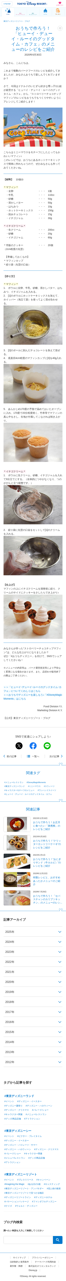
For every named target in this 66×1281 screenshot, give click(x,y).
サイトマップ (19, 1257)
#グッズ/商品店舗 (12, 1119)
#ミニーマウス (34, 786)
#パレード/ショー (40, 1110)
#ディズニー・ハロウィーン (39, 1106)
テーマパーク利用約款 (45, 1262)
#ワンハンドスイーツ (47, 790)
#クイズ (8, 1206)
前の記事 (12, 756)
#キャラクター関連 (13, 1114)
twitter (19, 745)
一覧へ (35, 756)
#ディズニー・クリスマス (16, 1110)
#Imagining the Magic (14, 1184)
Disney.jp (33, 1270)
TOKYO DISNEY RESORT (32, 3)
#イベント (9, 1101)
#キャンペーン (43, 1180)
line (47, 745)
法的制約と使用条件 (19, 1262)
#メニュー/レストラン (13, 782)
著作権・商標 (16, 1266)
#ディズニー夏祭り (13, 1106)
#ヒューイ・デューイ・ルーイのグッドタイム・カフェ (28, 794)
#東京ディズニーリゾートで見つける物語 (24, 1193)
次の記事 (54, 756)
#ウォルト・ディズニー (26, 1206)
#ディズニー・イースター (29, 1101)
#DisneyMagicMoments (36, 782)
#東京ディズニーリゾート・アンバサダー (24, 1188)
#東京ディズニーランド (14, 786)
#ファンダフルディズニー (44, 1201)
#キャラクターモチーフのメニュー (19, 790)
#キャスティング (52, 1184)
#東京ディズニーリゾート (20, 1174)
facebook (33, 745)
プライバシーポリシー (42, 1257)
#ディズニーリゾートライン (17, 1197)
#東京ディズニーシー (17, 1130)
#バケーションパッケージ (16, 1201)
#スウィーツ (49, 786)
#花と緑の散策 (54, 1188)
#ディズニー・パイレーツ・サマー (20, 1145)
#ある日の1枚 (34, 1184)
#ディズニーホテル (43, 1197)
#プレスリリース (25, 1180)
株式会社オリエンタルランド (42, 1266)
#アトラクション (32, 1119)
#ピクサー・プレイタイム (29, 1136)
